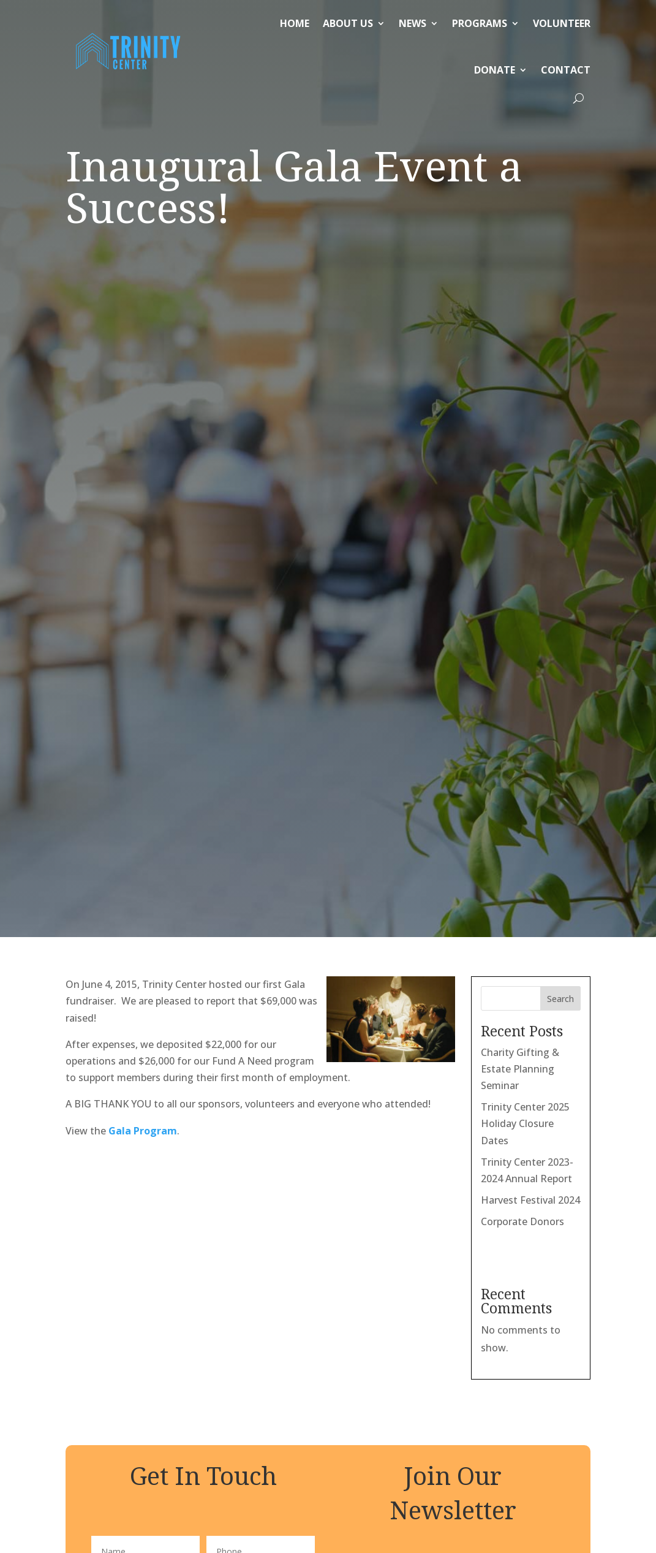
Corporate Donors (522, 564)
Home (294, 23)
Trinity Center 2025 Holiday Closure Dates (525, 466)
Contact (565, 70)
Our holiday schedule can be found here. (434, 1423)
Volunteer (561, 23)
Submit (203, 1072)
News (412, 23)
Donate (494, 70)
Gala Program (142, 473)
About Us (348, 23)
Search (560, 341)
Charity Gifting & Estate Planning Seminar (520, 412)
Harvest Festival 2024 (530, 543)
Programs (479, 23)
